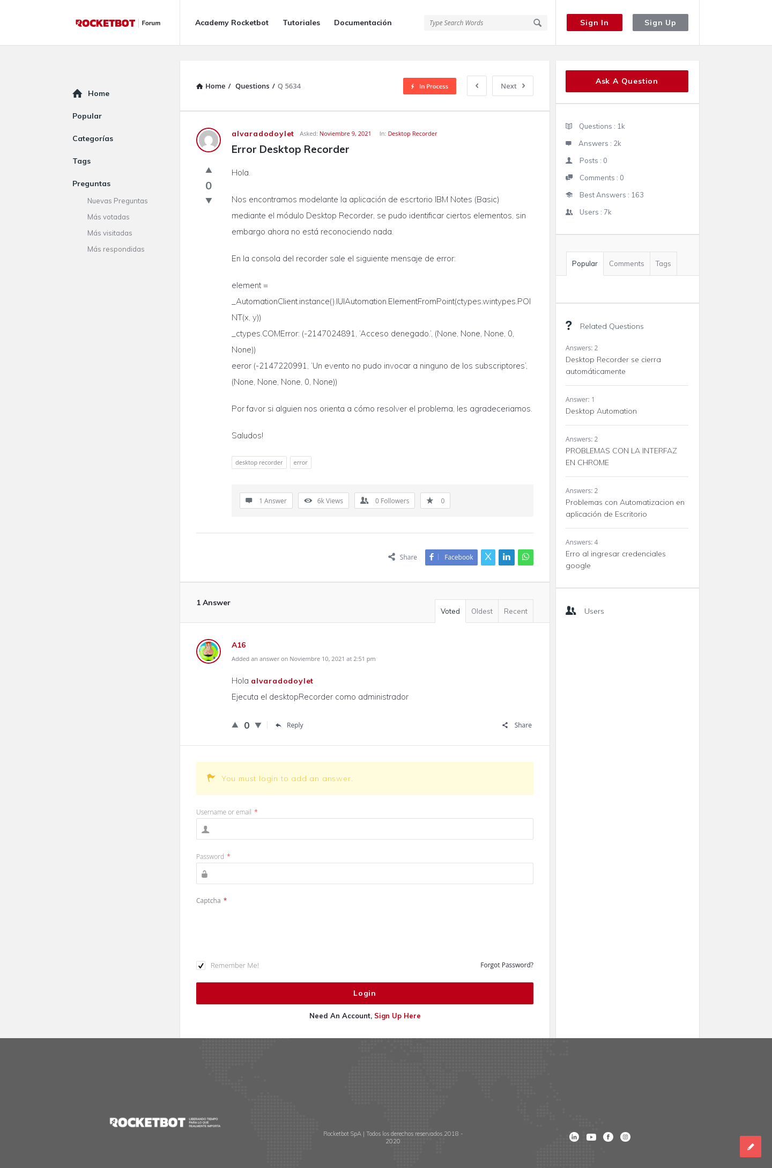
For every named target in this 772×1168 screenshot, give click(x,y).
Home (98, 78)
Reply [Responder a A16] (289, 710)
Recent (516, 596)
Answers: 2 (582, 332)
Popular (585, 248)
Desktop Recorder (412, 118)
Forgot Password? (506, 949)
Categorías (92, 123)
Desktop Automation (601, 396)
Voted (450, 596)
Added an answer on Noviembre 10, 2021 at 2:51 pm (304, 644)
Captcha (211, 885)
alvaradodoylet (282, 666)
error (301, 447)
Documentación (363, 22)
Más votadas (108, 201)
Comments (626, 248)
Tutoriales (301, 22)
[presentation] (277, 913)
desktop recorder (259, 447)
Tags (663, 248)
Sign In (594, 22)
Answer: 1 (580, 384)
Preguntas (91, 168)
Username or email (227, 797)
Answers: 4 (582, 527)
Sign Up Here (397, 1000)
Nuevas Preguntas (117, 185)
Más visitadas (109, 218)
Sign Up (660, 22)
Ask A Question (627, 66)
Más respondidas (116, 234)
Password (213, 841)
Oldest (482, 596)
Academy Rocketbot (232, 22)
